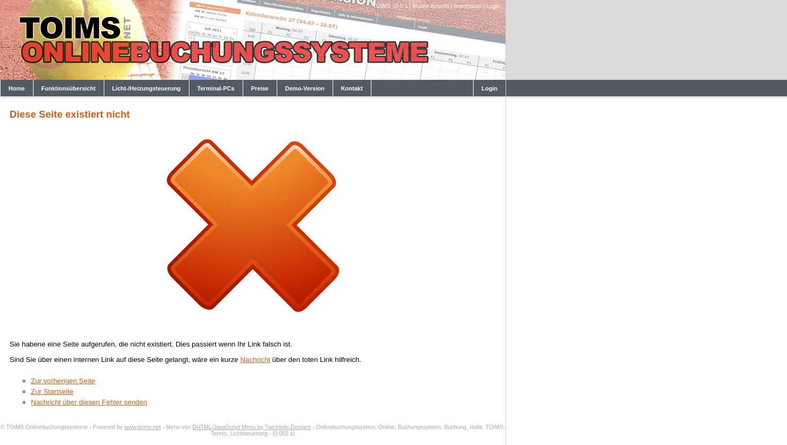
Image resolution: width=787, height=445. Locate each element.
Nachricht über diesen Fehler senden (89, 402)
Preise (260, 88)
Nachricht (255, 360)
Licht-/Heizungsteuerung (146, 88)
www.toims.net (143, 427)
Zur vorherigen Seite (63, 381)
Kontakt (352, 88)
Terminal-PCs (216, 88)
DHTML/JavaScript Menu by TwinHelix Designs (251, 427)
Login (493, 6)
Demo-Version (305, 88)
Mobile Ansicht (430, 6)
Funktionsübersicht (69, 88)
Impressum (468, 6)
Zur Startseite (52, 391)
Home (17, 88)
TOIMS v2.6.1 (390, 6)
